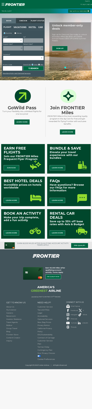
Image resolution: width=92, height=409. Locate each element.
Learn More (21, 122)
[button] (2, 5)
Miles (40, 64)
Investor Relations (13, 319)
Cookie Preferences (46, 359)
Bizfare (9, 325)
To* (24, 37)
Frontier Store (12, 335)
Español (87, 1)
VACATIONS (20, 27)
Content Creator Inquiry (13, 339)
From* (5, 37)
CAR (40, 27)
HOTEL (32, 27)
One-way (18, 33)
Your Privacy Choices (46, 354)
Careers (9, 313)
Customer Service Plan (45, 342)
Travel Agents (12, 322)
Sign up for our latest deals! (79, 11)
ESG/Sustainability (45, 335)
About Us (10, 307)
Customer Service (45, 307)
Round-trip (8, 33)
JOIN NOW (11, 168)
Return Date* (28, 44)
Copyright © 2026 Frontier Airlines (37, 365)
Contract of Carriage (46, 338)
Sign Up (60, 48)
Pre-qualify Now (53, 276)
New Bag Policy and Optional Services (16, 73)
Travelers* (6, 54)
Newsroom (11, 316)
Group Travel (11, 328)
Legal (40, 313)
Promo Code (7, 65)
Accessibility (42, 316)
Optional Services (45, 319)
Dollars (35, 64)
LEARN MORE (57, 168)
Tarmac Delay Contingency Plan (45, 348)
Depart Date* (8, 44)
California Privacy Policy (45, 330)
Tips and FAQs (43, 310)
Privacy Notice (44, 325)
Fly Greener (11, 310)
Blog (8, 331)
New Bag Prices (44, 322)
